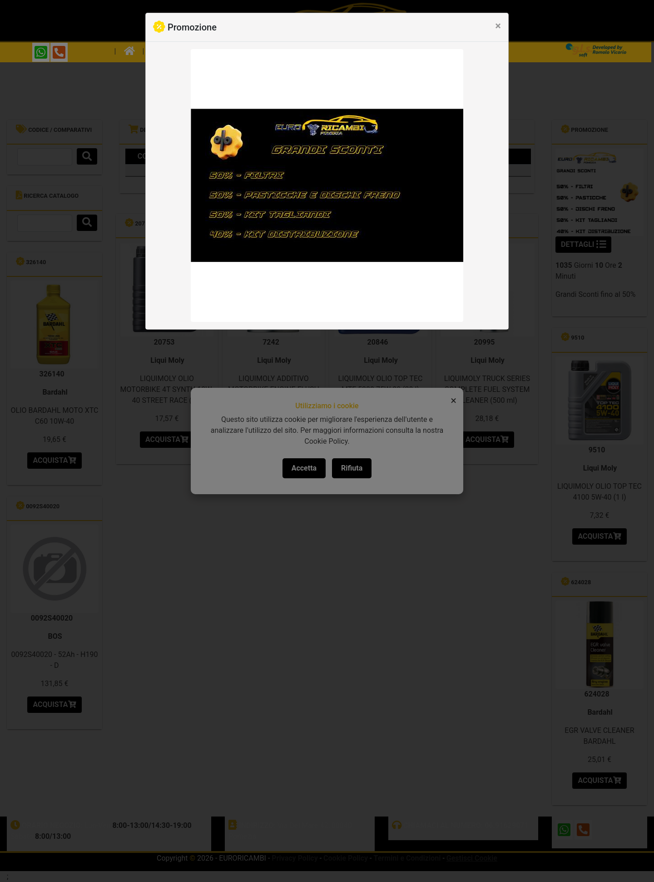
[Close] (498, 26)
